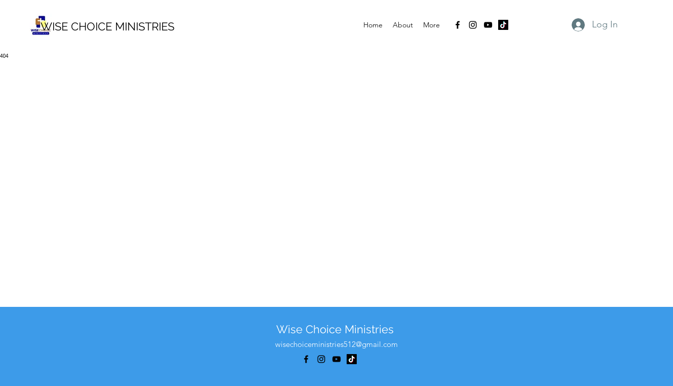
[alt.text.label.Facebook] (458, 25)
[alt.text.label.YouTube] (488, 25)
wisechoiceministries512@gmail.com (336, 344)
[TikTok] (503, 25)
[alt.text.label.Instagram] (473, 25)
